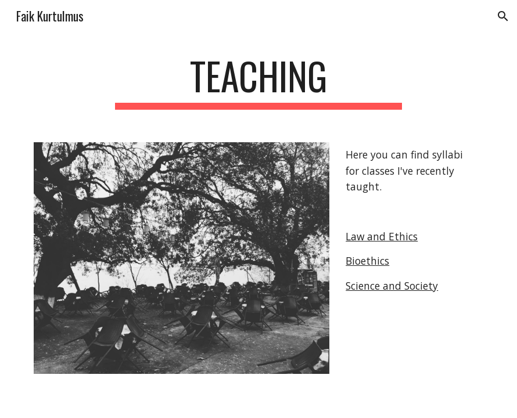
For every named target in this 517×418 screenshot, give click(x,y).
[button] (503, 16)
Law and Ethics (382, 236)
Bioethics (367, 261)
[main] (258, 81)
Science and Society (392, 286)
